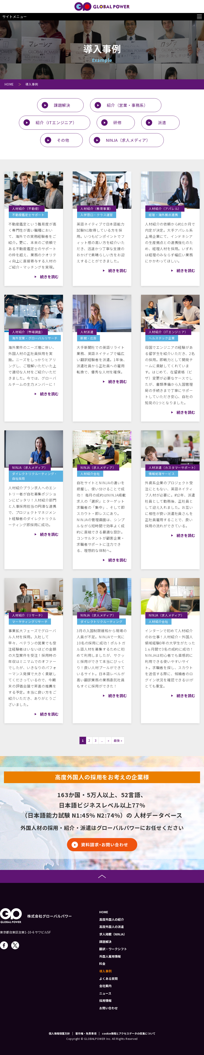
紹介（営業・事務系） (127, 105)
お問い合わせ (108, 1008)
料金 (102, 963)
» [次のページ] (108, 740)
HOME (103, 912)
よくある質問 (108, 978)
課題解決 (62, 105)
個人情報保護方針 (59, 1033)
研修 (117, 122)
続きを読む (49, 276)
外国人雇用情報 (110, 956)
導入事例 (105, 971)
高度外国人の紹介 (111, 919)
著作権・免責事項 (85, 1033)
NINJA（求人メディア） (128, 140)
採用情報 (105, 1000)
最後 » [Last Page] (118, 740)
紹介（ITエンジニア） (56, 122)
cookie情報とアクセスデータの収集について (128, 1033)
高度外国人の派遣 (111, 926)
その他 (63, 140)
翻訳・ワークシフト (113, 949)
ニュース (105, 993)
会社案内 (105, 986)
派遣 (162, 122)
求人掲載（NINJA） (113, 934)
